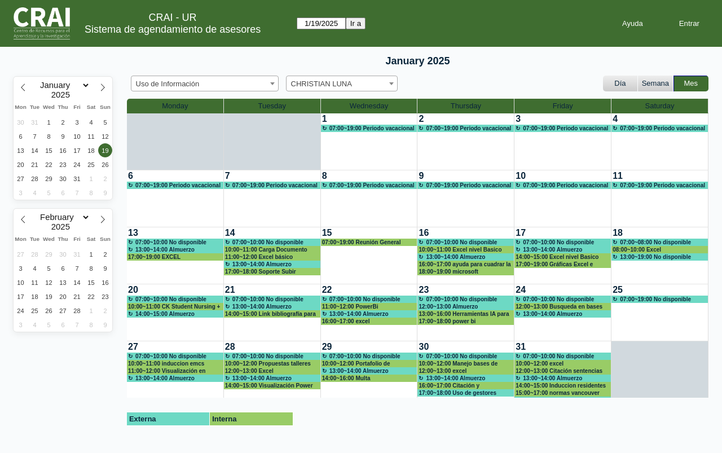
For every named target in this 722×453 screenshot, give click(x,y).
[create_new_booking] (369, 141)
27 (133, 346)
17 (521, 233)
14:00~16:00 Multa (346, 378)
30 (424, 346)
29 (327, 346)
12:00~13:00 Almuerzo (448, 307)
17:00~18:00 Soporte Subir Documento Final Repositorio (264, 272)
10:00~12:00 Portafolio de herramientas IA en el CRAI (358, 363)
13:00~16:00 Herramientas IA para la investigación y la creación (464, 314)
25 (618, 289)
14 (230, 233)
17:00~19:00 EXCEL (154, 257)
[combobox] (205, 83)
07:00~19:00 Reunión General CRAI (361, 242)
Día (620, 83)
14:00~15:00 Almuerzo (165, 314)
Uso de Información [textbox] (168, 84)
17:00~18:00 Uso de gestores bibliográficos (457, 393)
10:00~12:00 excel (539, 363)
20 (133, 289)
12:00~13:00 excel (442, 371)
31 (521, 346)
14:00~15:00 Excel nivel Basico (557, 257)
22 (327, 289)
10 (521, 176)
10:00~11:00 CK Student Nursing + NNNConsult (174, 307)
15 (327, 233)
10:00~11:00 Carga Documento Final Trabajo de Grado (266, 250)
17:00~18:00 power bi (447, 321)
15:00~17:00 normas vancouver (558, 393)
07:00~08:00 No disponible (655, 242)
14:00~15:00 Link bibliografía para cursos (270, 314)
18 (618, 233)
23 (424, 289)
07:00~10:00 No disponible (170, 242)
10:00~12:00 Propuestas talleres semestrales (268, 363)
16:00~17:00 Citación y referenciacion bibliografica (455, 385)
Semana (655, 83)
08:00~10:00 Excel (637, 250)
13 (133, 233)
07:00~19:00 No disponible (655, 299)
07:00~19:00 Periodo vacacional (372, 128)
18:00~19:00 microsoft (448, 272)
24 (521, 289)
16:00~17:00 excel (346, 321)
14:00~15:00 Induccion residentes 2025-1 (561, 385)
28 (230, 346)
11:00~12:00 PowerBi (350, 307)
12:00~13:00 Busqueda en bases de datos (559, 307)
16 (424, 233)
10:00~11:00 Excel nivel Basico (460, 250)
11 (618, 176)
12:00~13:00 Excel (249, 371)
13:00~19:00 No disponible (655, 257)
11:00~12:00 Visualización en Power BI (166, 371)
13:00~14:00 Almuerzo (165, 250)
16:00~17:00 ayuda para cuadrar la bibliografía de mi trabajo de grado (465, 264)
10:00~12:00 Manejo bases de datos (458, 363)
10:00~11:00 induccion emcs (166, 363)
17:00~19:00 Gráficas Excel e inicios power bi (554, 264)
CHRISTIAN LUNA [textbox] (321, 84)
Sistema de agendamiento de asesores (173, 29)
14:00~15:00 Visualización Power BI (269, 385)
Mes (691, 83)
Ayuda (632, 23)
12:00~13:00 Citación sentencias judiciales (559, 371)
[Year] (63, 94)
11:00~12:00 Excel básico (259, 257)
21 (230, 289)
